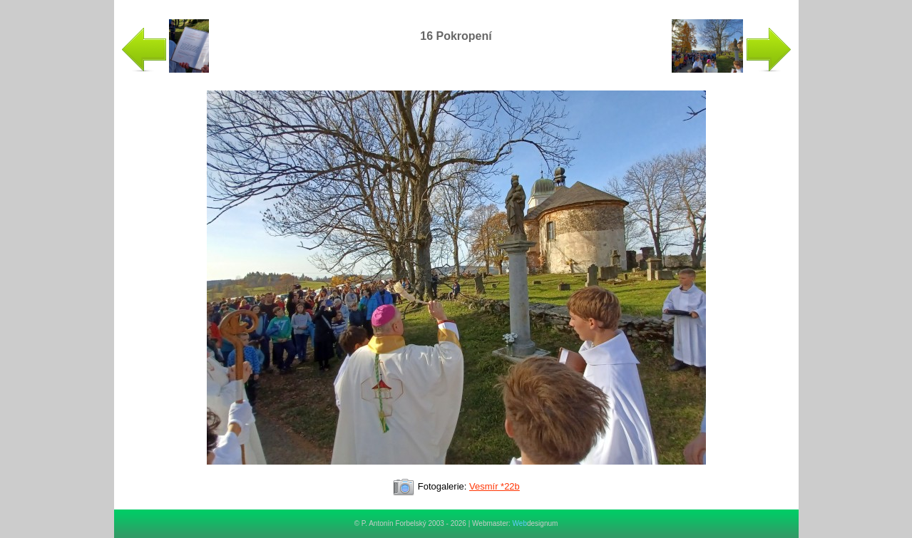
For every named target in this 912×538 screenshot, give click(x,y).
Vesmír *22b (494, 486)
